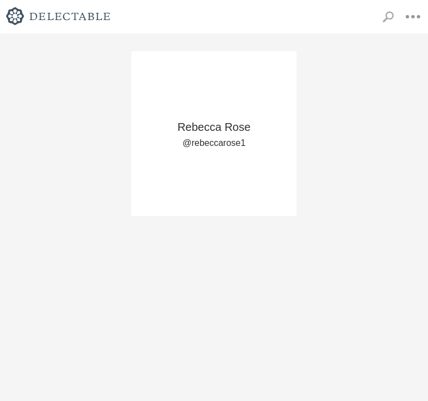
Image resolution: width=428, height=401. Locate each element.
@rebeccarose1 (213, 143)
